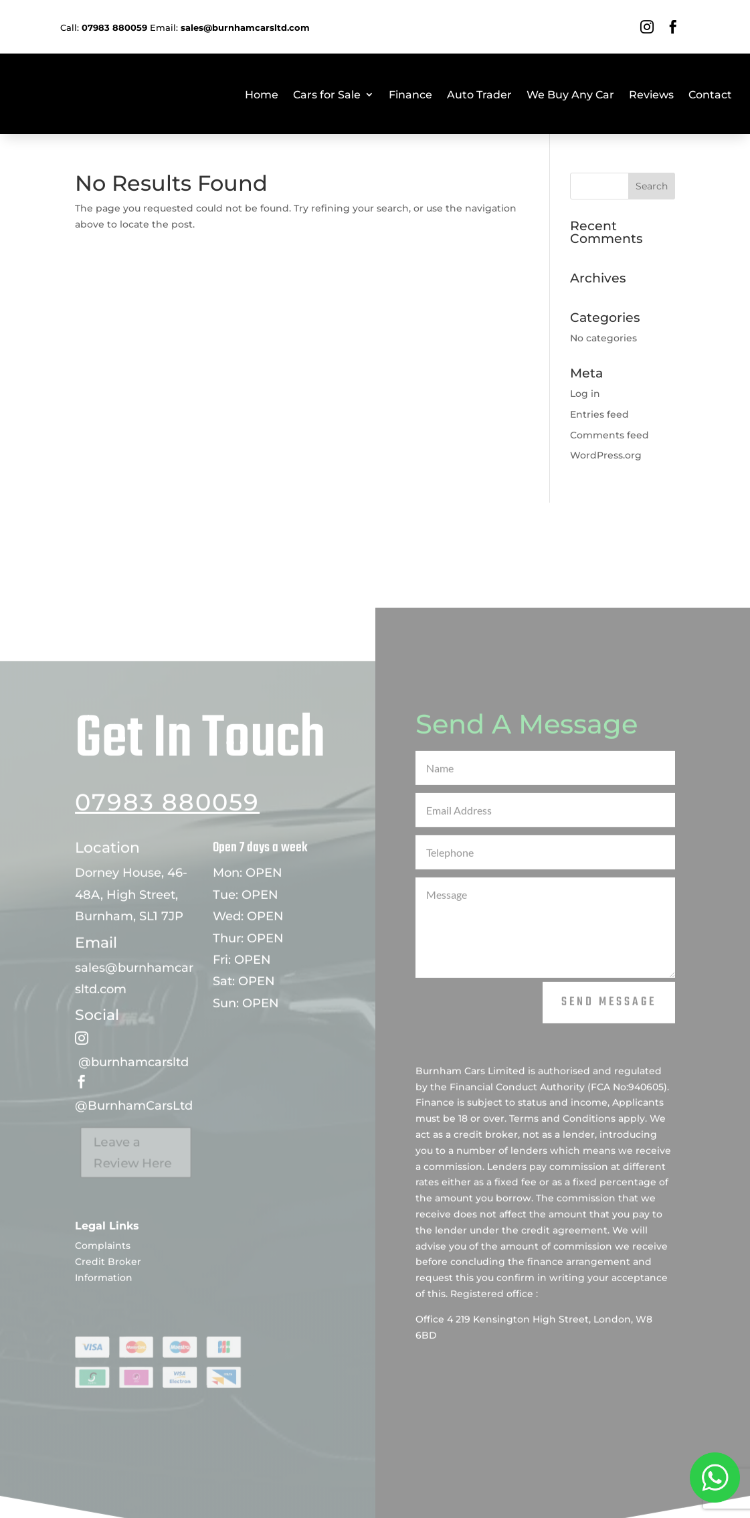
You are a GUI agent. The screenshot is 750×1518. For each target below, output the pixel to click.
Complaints (102, 1277)
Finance (410, 94)
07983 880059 (167, 833)
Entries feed (599, 414)
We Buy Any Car (570, 94)
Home (261, 94)
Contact (710, 94)
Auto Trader (479, 94)
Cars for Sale (327, 94)
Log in (585, 394)
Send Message (608, 1033)
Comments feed (609, 435)
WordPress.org (606, 455)
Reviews (651, 94)
